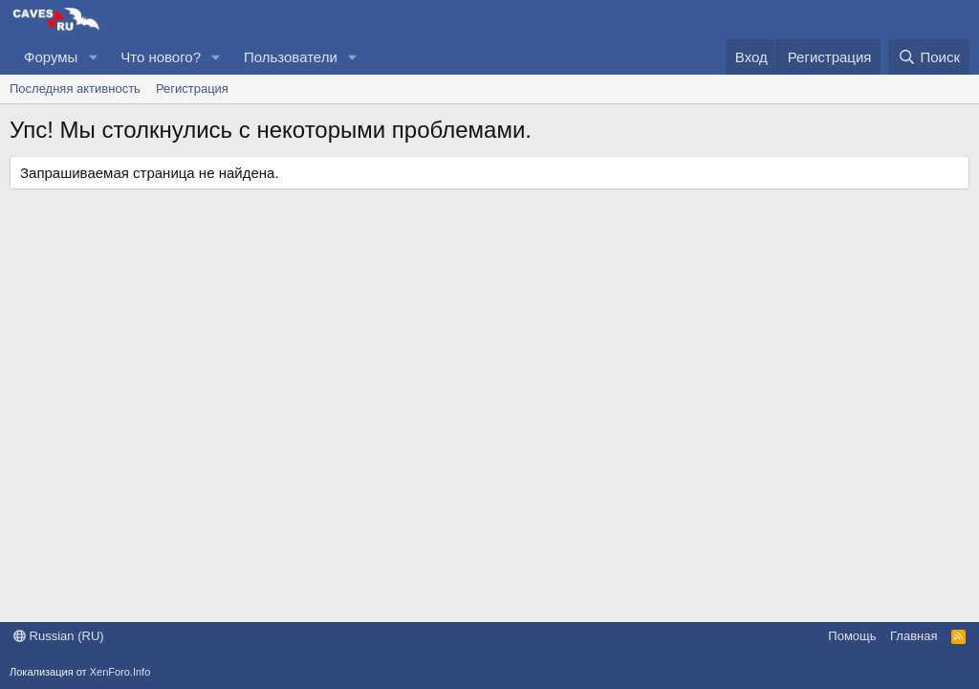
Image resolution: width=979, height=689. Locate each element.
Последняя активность (75, 88)
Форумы (50, 57)
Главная (913, 636)
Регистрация (192, 88)
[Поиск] (928, 57)
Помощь (852, 636)
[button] (92, 57)
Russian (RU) (58, 636)
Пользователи (290, 57)
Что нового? (160, 57)
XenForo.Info (120, 672)
